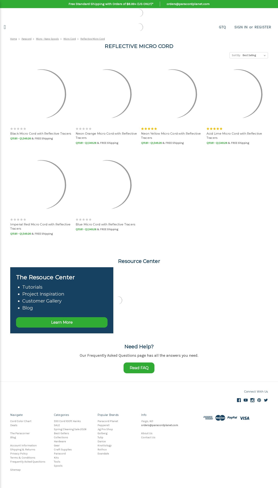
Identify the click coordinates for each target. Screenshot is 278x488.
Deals (13, 425)
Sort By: (236, 55)
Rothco (102, 449)
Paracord (26, 38)
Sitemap (15, 469)
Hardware (60, 441)
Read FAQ (139, 368)
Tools (57, 461)
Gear (57, 445)
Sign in (241, 27)
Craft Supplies (63, 449)
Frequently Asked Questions (27, 461)
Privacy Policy (19, 453)
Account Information (23, 445)
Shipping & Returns (22, 449)
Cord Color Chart (20, 421)
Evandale (103, 453)
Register (262, 27)
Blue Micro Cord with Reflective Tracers (105, 224)
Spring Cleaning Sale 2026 (70, 429)
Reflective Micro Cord (93, 38)
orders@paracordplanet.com (188, 4)
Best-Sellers (61, 433)
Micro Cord (70, 38)
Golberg (102, 433)
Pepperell (103, 425)
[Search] (230, 27)
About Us (147, 433)
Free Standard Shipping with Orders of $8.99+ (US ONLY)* (111, 4)
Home (13, 38)
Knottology (104, 445)
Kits (56, 457)
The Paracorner (20, 433)
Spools (58, 465)
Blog (13, 437)
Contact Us (148, 437)
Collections (61, 437)
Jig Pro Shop (105, 429)
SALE (57, 425)
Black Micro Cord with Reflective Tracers (40, 133)
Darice (101, 441)
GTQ (222, 27)
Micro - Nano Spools (47, 38)
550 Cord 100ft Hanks (67, 421)
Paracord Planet (107, 421)
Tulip (100, 437)
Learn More (62, 322)
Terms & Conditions (22, 457)
